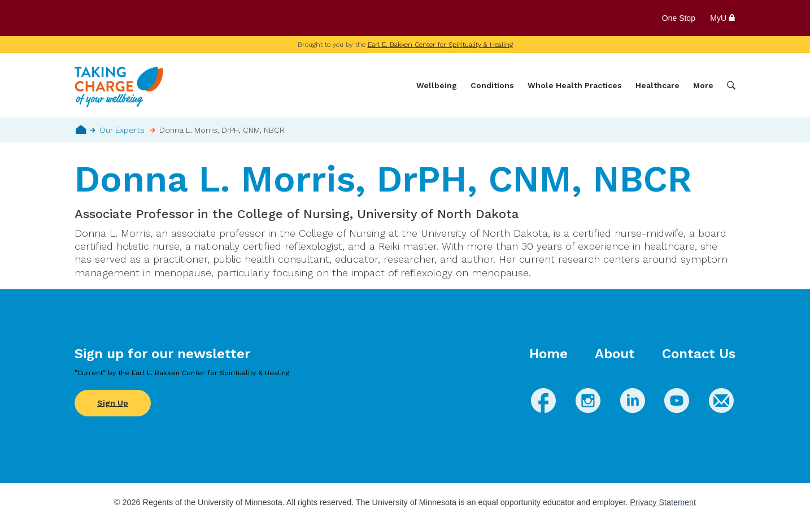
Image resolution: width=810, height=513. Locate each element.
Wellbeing (436, 85)
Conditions (492, 85)
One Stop (678, 18)
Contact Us (698, 354)
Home (81, 129)
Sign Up (112, 402)
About (615, 354)
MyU (722, 18)
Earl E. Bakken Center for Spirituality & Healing (440, 45)
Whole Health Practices (575, 85)
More (703, 85)
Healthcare (657, 85)
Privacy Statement (663, 502)
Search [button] (731, 85)
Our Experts (122, 129)
